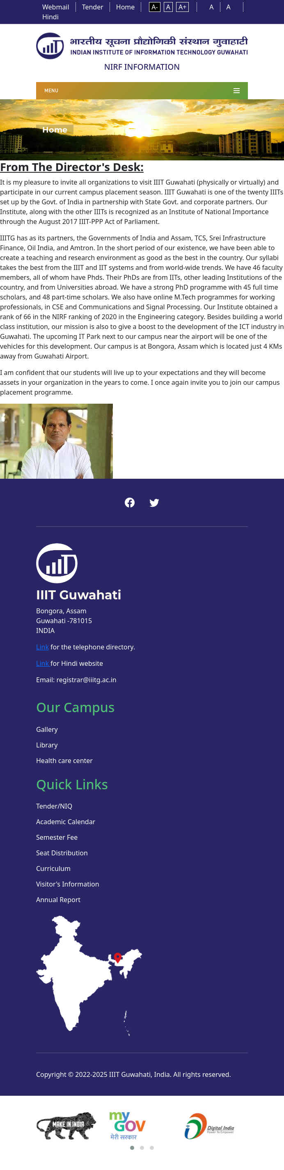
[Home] (142, 45)
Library (46, 745)
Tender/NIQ (54, 806)
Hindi (50, 16)
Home (125, 6)
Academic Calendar (65, 821)
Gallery (47, 729)
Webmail (55, 6)
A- (154, 6)
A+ (182, 6)
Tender (92, 6)
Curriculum (53, 868)
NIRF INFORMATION (142, 66)
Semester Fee (57, 837)
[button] (132, 1148)
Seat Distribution (62, 852)
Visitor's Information (67, 884)
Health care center (64, 760)
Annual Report (58, 899)
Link (42, 646)
